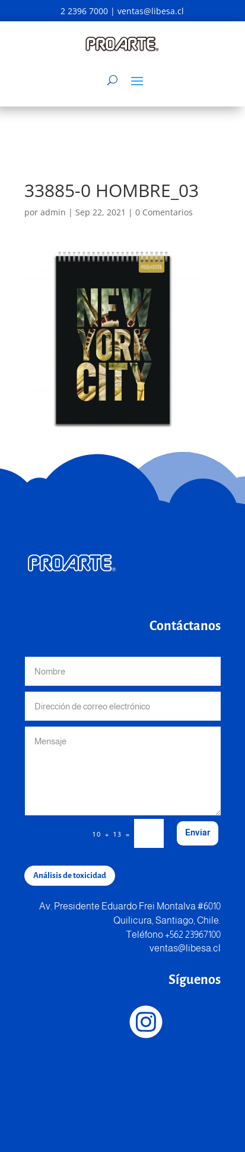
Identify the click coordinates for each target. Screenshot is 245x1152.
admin (53, 212)
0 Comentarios (164, 212)
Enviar (197, 832)
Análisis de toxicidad (69, 875)
